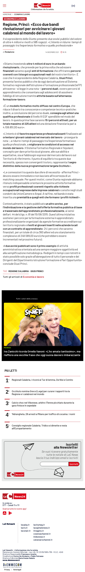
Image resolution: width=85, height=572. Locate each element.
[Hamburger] (4, 5)
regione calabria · (19, 271)
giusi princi (37, 271)
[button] (79, 15)
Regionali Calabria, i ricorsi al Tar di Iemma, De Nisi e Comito (42, 379)
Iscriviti (74, 464)
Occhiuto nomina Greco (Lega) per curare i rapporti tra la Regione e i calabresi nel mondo (41, 392)
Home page (7, 14)
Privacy (7, 570)
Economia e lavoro (22, 14)
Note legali (17, 570)
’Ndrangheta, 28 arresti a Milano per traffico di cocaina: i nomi (43, 414)
